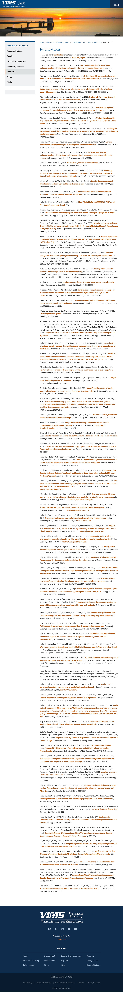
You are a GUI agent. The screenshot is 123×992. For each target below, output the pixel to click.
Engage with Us (50, 956)
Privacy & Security (94, 983)
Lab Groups (76, 43)
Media (9, 83)
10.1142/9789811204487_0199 (51, 489)
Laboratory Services (15, 67)
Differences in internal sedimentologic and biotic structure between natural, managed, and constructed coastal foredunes (76, 155)
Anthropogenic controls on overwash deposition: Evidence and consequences (72, 626)
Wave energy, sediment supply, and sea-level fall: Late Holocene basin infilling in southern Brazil (78, 647)
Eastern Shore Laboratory (71, 956)
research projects (79, 58)
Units (67, 43)
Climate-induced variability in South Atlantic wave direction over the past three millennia (81, 436)
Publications (12, 72)
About (25, 956)
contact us (58, 55)
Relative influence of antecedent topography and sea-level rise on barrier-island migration (76, 370)
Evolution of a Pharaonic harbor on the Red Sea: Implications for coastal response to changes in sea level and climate (78, 820)
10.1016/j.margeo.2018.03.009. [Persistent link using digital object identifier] (74, 542)
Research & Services (54, 43)
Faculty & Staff (92, 961)
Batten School (28, 965)
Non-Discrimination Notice (64, 983)
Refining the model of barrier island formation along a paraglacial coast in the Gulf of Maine (76, 799)
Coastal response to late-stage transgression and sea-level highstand (68, 698)
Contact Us (61, 939)
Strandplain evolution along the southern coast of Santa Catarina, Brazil (69, 889)
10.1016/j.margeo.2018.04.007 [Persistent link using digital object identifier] (92, 531)
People (10, 56)
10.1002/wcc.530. (84, 521)
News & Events (50, 961)
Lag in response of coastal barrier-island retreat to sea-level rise (88, 282)
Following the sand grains (50, 314)
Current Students (93, 965)
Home (42, 43)
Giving (46, 965)
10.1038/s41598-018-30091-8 (77, 510)
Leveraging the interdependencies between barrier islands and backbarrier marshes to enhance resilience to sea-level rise (77, 346)
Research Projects (14, 51)
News (9, 77)
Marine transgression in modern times (82, 163)
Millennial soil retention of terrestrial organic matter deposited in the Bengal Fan (72, 508)
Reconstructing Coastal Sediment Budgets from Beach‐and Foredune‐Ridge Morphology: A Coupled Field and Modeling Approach (78, 473)
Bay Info (64, 961)
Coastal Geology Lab (92, 43)
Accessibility (27, 983)
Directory (90, 956)
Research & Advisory (31, 961)
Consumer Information (43, 983)
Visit (63, 965)
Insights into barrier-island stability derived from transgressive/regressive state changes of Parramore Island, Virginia (78, 529)
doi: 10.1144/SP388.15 (68, 690)
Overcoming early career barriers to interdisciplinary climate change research (75, 518)
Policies (81, 983)
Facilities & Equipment (16, 62)
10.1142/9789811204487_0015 (81, 500)
